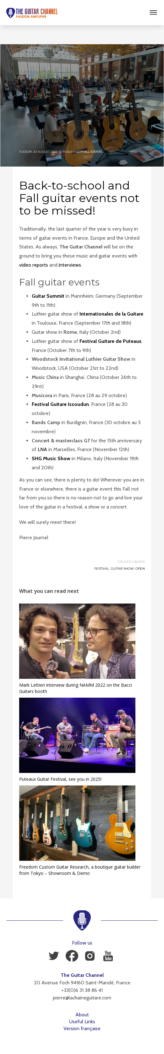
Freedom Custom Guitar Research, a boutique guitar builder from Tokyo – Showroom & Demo (79, 870)
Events (96, 152)
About (82, 1015)
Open (140, 569)
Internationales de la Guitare (111, 314)
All (86, 152)
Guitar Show (122, 569)
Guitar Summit (48, 296)
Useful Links (82, 1022)
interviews (70, 265)
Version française (82, 1028)
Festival (101, 569)
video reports (33, 265)
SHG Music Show (51, 458)
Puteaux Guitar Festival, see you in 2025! (60, 779)
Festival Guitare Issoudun (60, 404)
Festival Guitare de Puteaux (110, 341)
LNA (42, 449)
